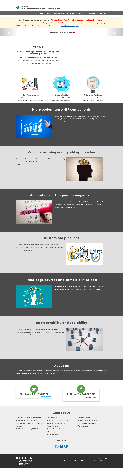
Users (49, 13)
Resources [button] (93, 13)
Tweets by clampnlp (46, 396)
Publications (59, 13)
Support (103, 13)
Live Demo (70, 13)
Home (42, 13)
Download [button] (81, 13)
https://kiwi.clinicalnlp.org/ (70, 26)
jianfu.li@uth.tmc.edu (56, 432)
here (73, 32)
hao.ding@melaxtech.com (57, 423)
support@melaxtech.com (88, 423)
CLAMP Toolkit (91, 397)
